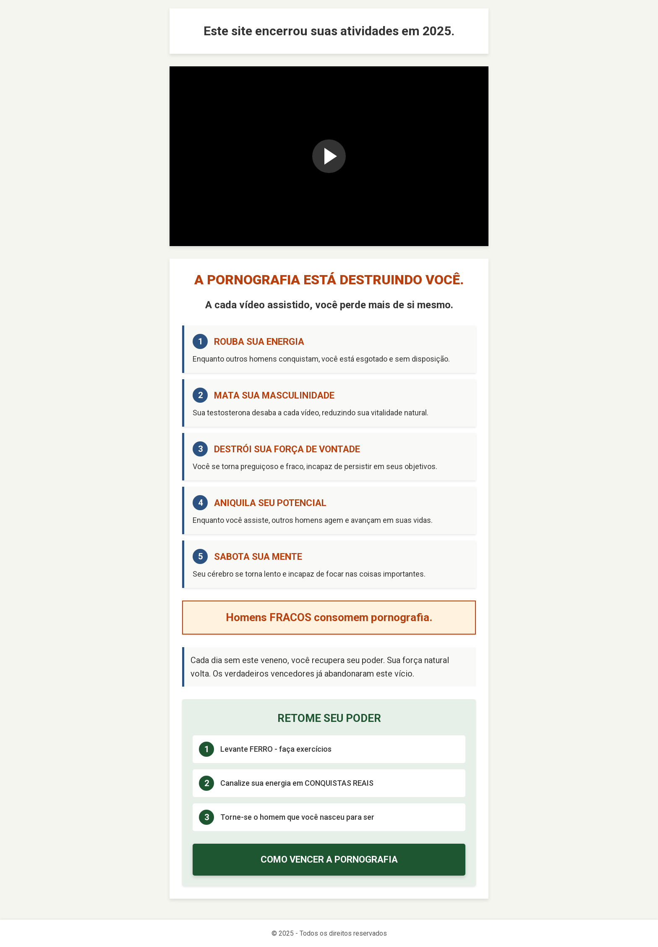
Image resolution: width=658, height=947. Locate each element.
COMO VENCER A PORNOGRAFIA (329, 859)
